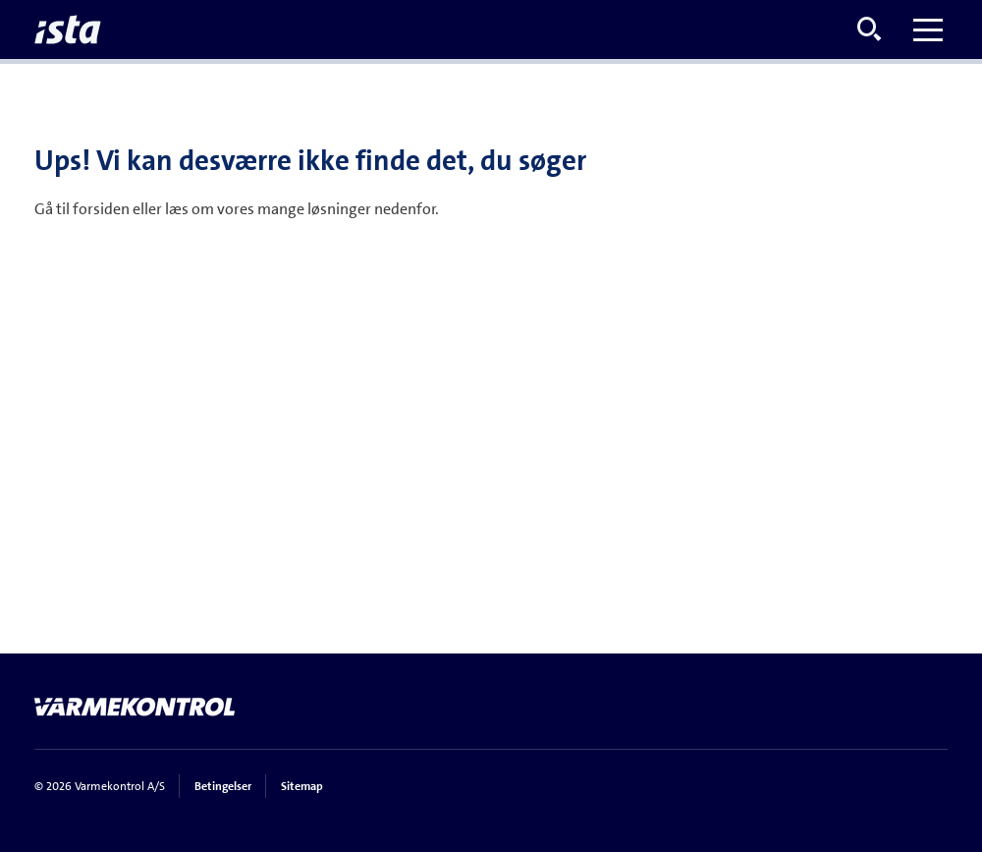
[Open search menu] (869, 29)
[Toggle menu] (928, 29)
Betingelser (222, 786)
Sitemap (302, 786)
